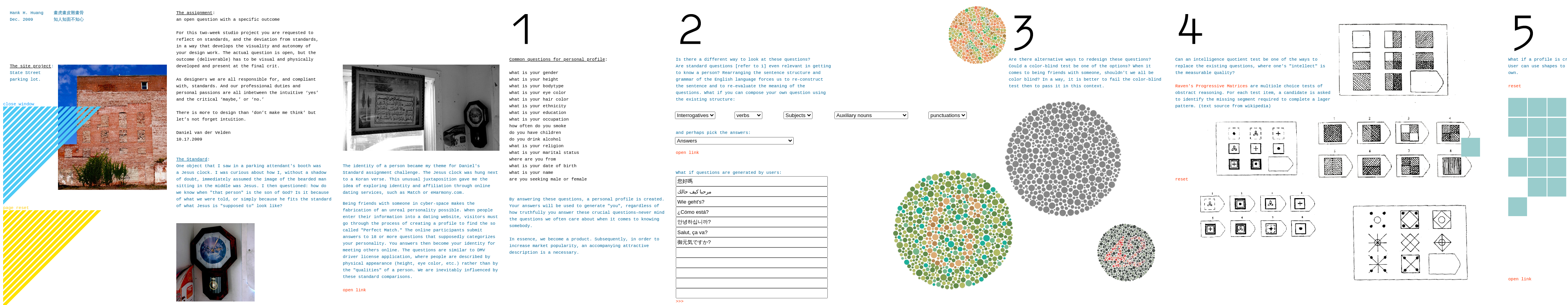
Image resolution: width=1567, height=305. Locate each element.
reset (1181, 179)
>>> (680, 301)
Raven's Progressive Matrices (1211, 86)
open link (354, 290)
